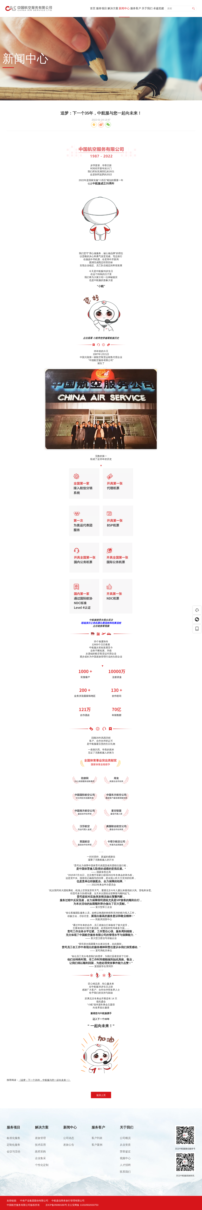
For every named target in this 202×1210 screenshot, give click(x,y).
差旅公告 (68, 1144)
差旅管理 (40, 1138)
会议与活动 (13, 1151)
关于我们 (147, 8)
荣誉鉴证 (125, 1151)
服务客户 (135, 8)
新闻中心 (124, 8)
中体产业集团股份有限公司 (34, 1200)
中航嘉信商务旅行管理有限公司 (68, 1200)
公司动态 (68, 1138)
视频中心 (125, 1158)
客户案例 (97, 1144)
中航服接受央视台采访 (101, 620)
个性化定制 (41, 1165)
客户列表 (97, 1138)
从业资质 (125, 1144)
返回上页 (101, 1095)
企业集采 (40, 1158)
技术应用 (40, 1144)
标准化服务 (13, 1138)
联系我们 (125, 1171)
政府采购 (40, 1151)
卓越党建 (158, 8)
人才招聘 (125, 1165)
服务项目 (101, 8)
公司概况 (125, 1138)
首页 (92, 8)
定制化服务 (13, 1144)
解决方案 (113, 8)
